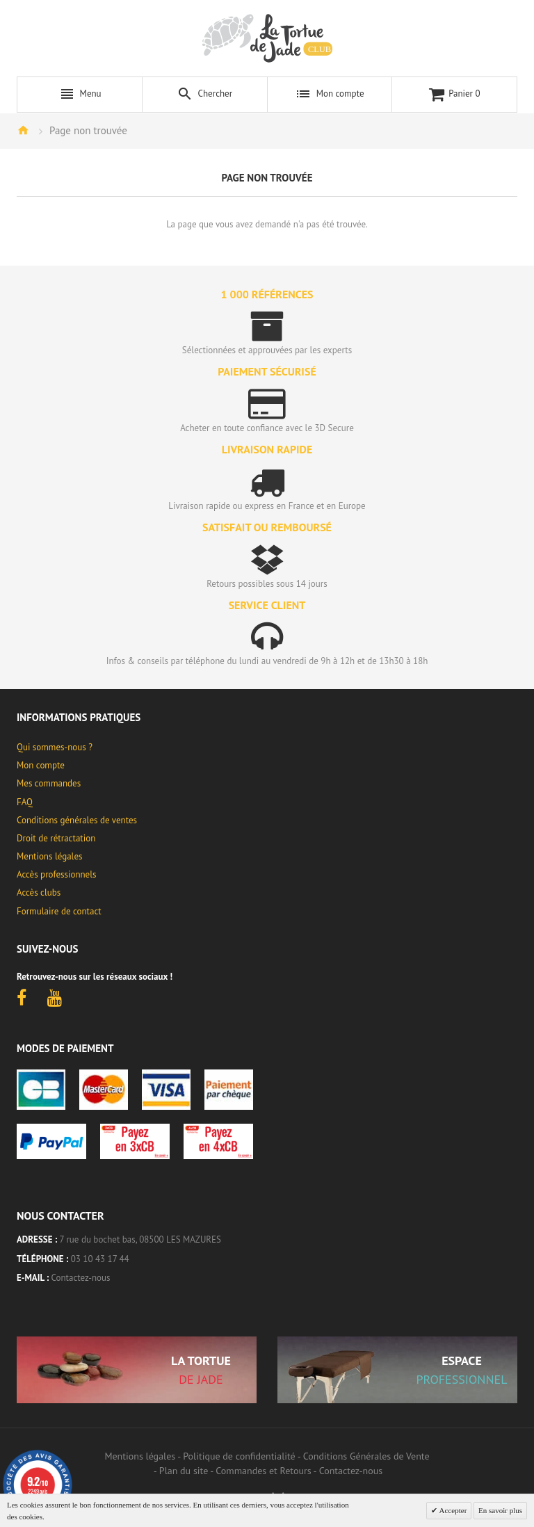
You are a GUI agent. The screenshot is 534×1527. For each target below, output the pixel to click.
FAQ (25, 802)
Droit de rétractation (56, 838)
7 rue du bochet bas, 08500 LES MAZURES (140, 1239)
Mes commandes (49, 783)
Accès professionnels (56, 874)
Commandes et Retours (263, 1470)
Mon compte (41, 765)
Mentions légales (49, 856)
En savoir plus (500, 1510)
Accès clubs (38, 892)
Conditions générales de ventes (77, 820)
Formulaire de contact (59, 911)
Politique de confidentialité (239, 1456)
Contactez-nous (81, 1278)
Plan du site (183, 1470)
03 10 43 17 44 (100, 1259)
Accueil (23, 130)
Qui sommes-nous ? (54, 747)
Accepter (452, 1510)
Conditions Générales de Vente (366, 1456)
